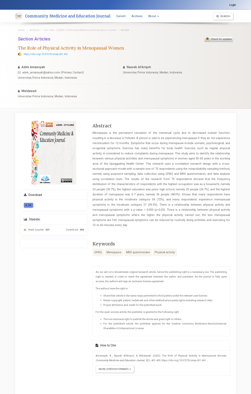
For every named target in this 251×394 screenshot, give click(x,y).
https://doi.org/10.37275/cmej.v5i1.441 (46, 54)
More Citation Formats (115, 369)
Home (21, 30)
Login (232, 4)
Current (122, 16)
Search (223, 16)
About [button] (154, 16)
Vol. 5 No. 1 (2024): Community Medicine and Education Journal (80, 30)
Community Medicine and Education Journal (68, 16)
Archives (138, 16)
